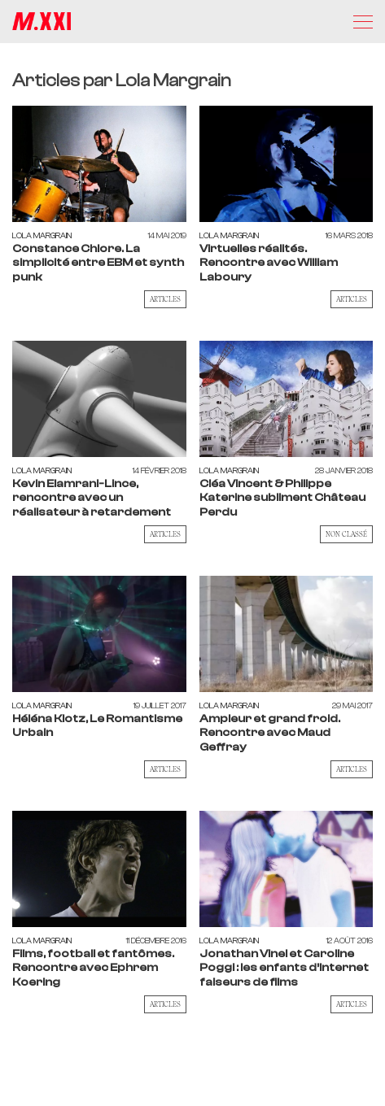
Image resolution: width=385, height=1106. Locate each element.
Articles (165, 298)
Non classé (346, 533)
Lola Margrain (42, 235)
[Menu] (363, 21)
